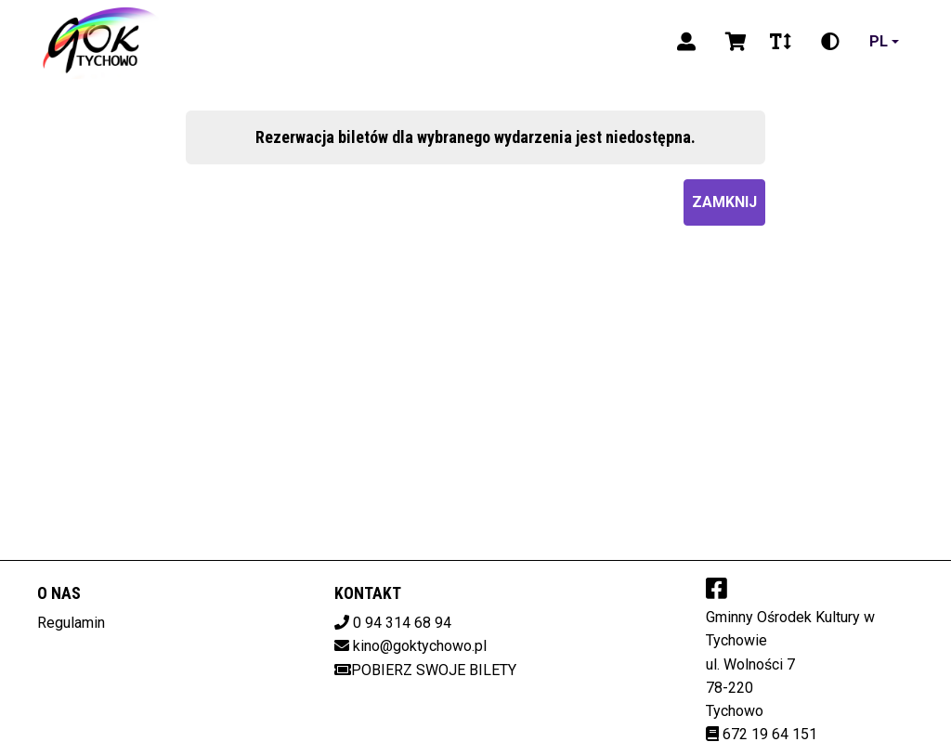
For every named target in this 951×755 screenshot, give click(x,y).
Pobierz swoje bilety (425, 670)
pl (878, 41)
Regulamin (71, 622)
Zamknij (724, 202)
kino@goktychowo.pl (420, 646)
